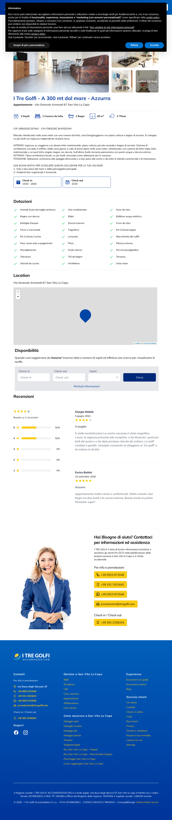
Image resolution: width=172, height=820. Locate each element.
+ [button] (18, 291)
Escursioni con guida (137, 679)
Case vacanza (71, 693)
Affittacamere (71, 703)
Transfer (68, 740)
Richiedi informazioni (87, 386)
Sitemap (130, 744)
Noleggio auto (71, 721)
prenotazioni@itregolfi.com (115, 604)
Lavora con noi (134, 740)
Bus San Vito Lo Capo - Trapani (81, 749)
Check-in (24, 371)
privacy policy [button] (38, 34)
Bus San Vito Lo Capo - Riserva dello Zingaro (88, 754)
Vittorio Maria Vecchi (147, 802)
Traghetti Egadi (72, 744)
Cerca (139, 377)
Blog (128, 689)
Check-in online (134, 711)
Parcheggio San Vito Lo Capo (79, 758)
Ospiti (93, 371)
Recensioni (132, 721)
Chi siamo (131, 702)
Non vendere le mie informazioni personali (112, 27)
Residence (69, 684)
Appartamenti (71, 698)
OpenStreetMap (149, 343)
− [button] (18, 296)
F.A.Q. (129, 716)
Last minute (70, 707)
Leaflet (137, 343)
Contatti (130, 707)
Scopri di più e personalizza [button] (28, 45)
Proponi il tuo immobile (138, 735)
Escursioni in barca (136, 684)
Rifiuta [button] (134, 45)
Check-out (60, 371)
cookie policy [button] (152, 17)
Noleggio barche (72, 735)
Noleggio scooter (73, 726)
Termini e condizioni (136, 730)
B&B (66, 679)
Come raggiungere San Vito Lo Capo (83, 763)
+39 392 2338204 (110, 622)
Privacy (130, 726)
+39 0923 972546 (110, 574)
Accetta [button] (154, 45)
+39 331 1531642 (110, 584)
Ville (66, 689)
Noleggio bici (70, 730)
